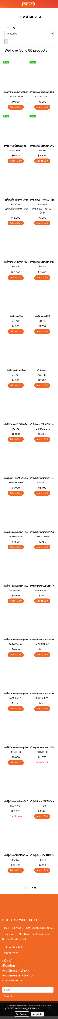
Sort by (11, 27)
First (24, 888)
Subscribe (9, 996)
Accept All (37, 1014)
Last (33, 888)
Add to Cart (16, 107)
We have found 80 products (25, 50)
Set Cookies (21, 1014)
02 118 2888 (15, 947)
